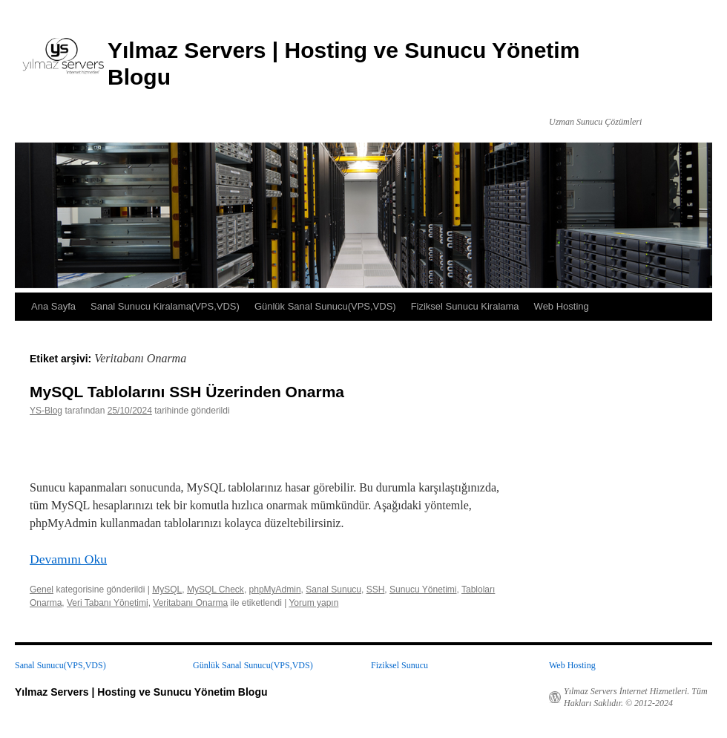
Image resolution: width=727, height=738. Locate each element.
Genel (41, 589)
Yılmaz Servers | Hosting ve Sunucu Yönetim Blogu (141, 692)
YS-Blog (46, 410)
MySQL (167, 589)
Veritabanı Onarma (190, 603)
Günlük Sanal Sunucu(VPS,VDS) (325, 306)
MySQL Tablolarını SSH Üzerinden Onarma (187, 391)
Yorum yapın (313, 603)
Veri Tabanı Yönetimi (107, 603)
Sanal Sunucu (333, 589)
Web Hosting (561, 306)
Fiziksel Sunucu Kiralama (465, 306)
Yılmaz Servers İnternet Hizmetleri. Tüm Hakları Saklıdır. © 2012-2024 (636, 697)
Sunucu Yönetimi (423, 589)
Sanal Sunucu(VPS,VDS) (60, 665)
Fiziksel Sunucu (399, 665)
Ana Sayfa (53, 306)
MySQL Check (215, 589)
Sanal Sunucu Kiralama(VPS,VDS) (165, 306)
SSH (375, 589)
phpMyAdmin (275, 589)
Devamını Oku (68, 559)
